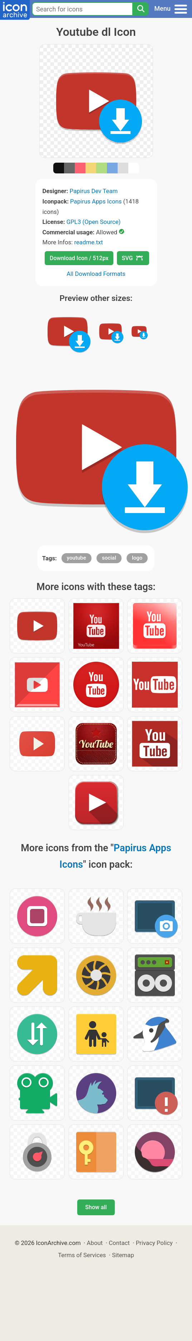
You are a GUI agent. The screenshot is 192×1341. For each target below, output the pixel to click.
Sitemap (123, 1255)
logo (137, 558)
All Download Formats (96, 273)
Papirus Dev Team (94, 191)
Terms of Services (82, 1255)
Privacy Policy (154, 1242)
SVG (132, 258)
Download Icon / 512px (79, 258)
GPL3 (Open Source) (94, 221)
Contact (119, 1242)
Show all (96, 1207)
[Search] (140, 9)
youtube (76, 558)
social (109, 558)
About (95, 1242)
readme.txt (88, 242)
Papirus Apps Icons (96, 201)
